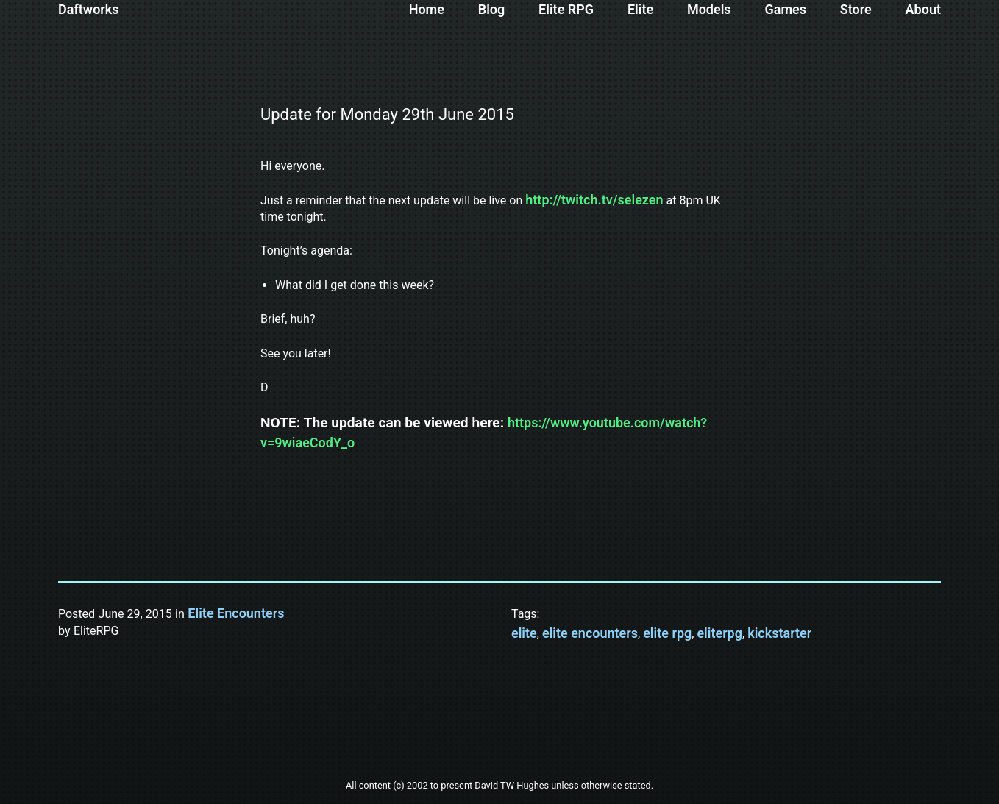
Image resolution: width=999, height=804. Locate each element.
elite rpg (667, 633)
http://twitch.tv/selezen (594, 199)
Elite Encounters (236, 613)
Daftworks (88, 9)
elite (524, 633)
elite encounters (590, 633)
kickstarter (779, 633)
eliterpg (719, 633)
